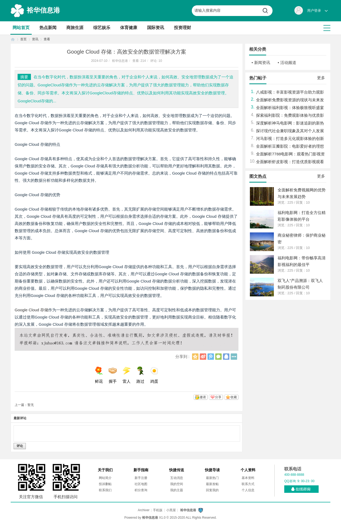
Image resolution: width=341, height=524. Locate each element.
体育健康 (128, 27)
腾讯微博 (211, 356)
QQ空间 (195, 356)
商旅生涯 (74, 27)
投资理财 (182, 27)
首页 (13, 39)
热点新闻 (47, 27)
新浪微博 (203, 356)
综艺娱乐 (101, 27)
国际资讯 (155, 27)
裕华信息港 (43, 10)
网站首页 (21, 27)
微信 (218, 356)
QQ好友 (226, 356)
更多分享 (234, 356)
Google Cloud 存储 (31, 310)
